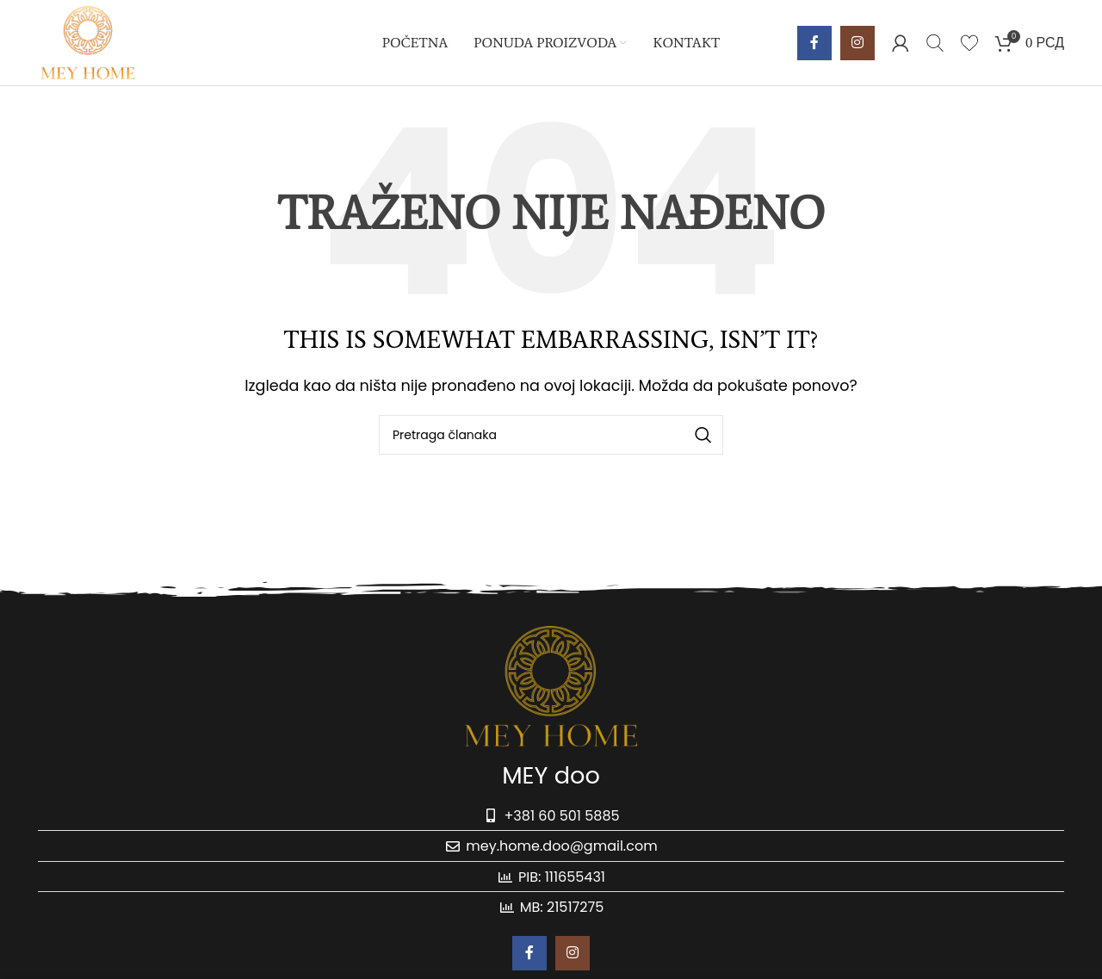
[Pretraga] (935, 43)
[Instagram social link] (857, 43)
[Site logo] (88, 42)
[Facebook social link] (814, 43)
